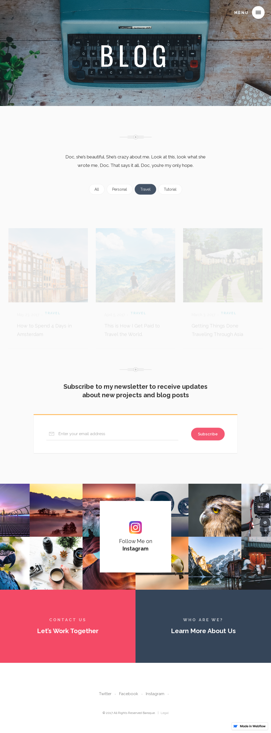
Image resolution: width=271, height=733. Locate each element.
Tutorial (170, 196)
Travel (145, 196)
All (96, 196)
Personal (119, 196)
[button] (258, 12)
